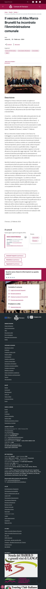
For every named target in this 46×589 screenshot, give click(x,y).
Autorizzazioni (8, 357)
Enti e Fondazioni (9, 335)
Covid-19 (7, 394)
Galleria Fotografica (9, 416)
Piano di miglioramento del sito (12, 493)
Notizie (15, 12)
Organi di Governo (9, 326)
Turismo (6, 377)
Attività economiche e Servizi (11, 421)
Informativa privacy (9, 509)
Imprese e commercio (10, 368)
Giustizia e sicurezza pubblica (11, 366)
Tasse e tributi (8, 397)
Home (6, 12)
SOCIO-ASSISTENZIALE (14, 237)
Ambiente (7, 350)
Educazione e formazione (10, 363)
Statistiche (7, 520)
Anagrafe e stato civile (10, 352)
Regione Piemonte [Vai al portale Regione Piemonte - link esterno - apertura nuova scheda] (8, 2)
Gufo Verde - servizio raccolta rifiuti (13, 540)
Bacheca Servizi (8, 505)
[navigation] (3, 6)
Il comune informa (9, 399)
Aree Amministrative (9, 328)
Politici (6, 339)
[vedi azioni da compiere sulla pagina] (16, 44)
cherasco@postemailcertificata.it (15, 437)
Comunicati (7, 390)
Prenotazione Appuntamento (11, 498)
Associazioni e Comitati (10, 423)
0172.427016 (10, 432)
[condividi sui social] (8, 44)
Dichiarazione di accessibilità (11, 491)
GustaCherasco (8, 545)
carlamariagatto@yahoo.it (14, 480)
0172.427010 (9, 430)
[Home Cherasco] (18, 6)
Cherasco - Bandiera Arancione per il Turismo (15, 542)
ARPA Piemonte (8, 538)
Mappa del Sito (8, 523)
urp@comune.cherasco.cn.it (14, 439)
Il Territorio (7, 414)
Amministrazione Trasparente (11, 489)
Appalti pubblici (8, 354)
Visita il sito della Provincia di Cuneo (13, 533)
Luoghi (6, 412)
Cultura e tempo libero (10, 361)
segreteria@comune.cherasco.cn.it (15, 245)
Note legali (7, 511)
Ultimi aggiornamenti (10, 518)
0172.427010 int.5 (17, 242)
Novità (10, 12)
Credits (6, 516)
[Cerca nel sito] (39, 6)
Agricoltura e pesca (9, 348)
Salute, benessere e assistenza (12, 373)
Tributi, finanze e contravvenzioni (12, 375)
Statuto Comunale (9, 507)
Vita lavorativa (8, 379)
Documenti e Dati (9, 333)
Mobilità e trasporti (9, 370)
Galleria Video (8, 418)
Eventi (6, 409)
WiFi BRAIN (7, 547)
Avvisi (6, 401)
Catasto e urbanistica (10, 359)
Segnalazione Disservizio (10, 500)
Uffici (6, 330)
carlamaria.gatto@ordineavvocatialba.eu (16, 482)
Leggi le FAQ (8, 496)
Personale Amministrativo (11, 337)
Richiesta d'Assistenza (10, 502)
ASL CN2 (7, 535)
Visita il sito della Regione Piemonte (13, 531)
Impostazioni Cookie (9, 514)
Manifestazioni (8, 392)
